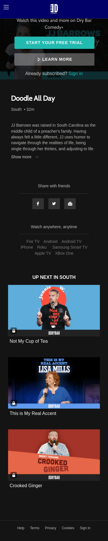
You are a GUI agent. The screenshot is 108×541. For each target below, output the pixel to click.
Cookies (68, 528)
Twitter (54, 203)
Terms (35, 528)
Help (21, 528)
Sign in (76, 73)
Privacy (51, 528)
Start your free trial (54, 42)
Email (70, 203)
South (16, 109)
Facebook (38, 203)
